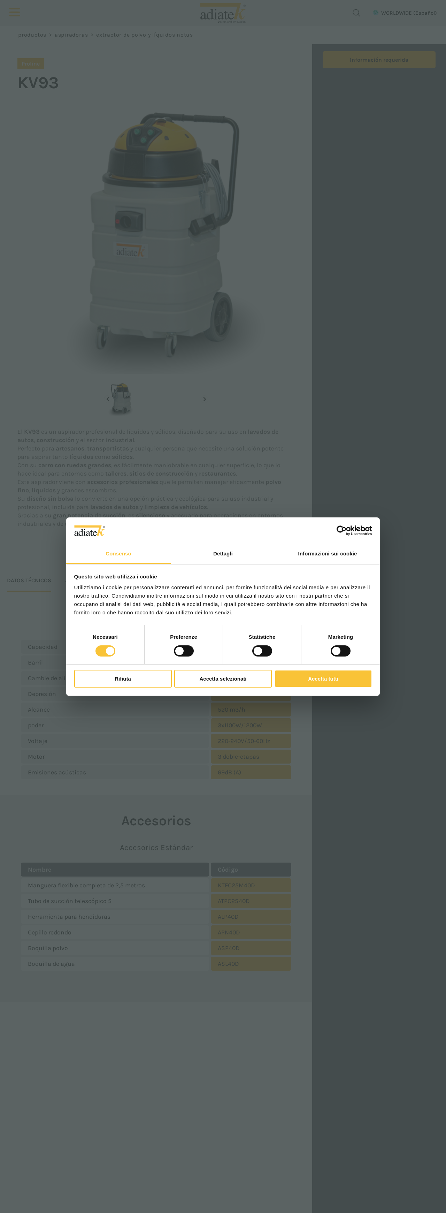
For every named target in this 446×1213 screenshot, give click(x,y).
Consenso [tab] (118, 553)
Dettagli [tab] (223, 553)
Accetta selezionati (222, 679)
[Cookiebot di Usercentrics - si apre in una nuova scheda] (341, 530)
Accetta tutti (323, 679)
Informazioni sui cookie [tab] (327, 553)
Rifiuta (123, 679)
